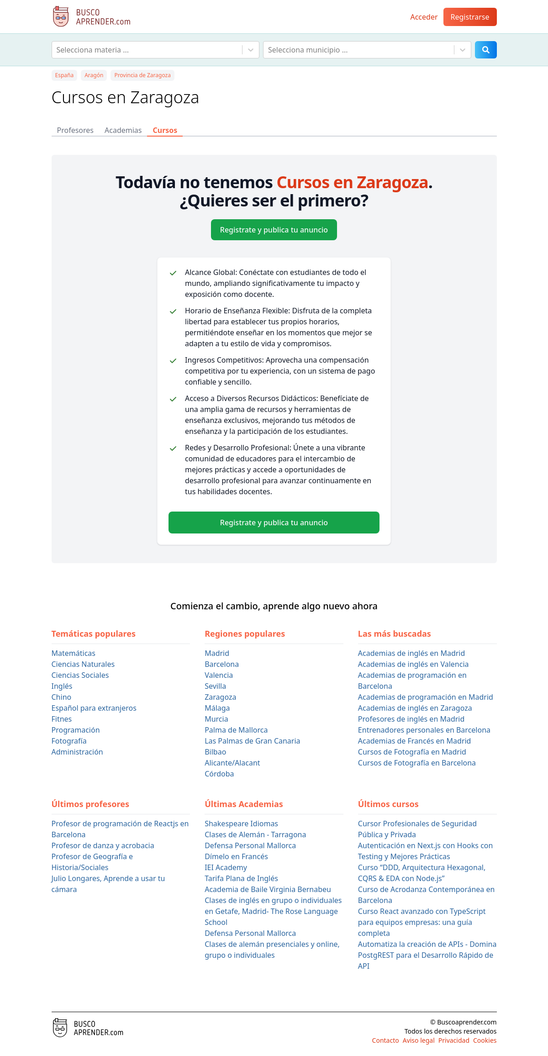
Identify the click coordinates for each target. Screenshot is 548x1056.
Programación (76, 730)
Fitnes (62, 719)
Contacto (385, 1040)
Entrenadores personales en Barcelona (424, 730)
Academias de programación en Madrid (425, 697)
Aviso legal (419, 1040)
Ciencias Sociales (80, 675)
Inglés (62, 686)
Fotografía (69, 741)
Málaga (217, 708)
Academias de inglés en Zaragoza (415, 708)
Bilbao (215, 752)
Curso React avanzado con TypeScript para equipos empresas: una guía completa (422, 922)
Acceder (423, 17)
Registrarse (470, 17)
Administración (77, 752)
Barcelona (222, 664)
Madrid (217, 653)
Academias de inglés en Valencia (413, 664)
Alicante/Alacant (232, 763)
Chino (62, 697)
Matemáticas (73, 653)
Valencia (219, 675)
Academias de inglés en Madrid (411, 653)
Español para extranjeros (94, 708)
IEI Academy (226, 867)
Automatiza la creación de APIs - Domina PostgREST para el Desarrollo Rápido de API (427, 955)
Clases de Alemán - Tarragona (255, 834)
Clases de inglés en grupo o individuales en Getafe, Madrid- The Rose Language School (273, 911)
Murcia (216, 719)
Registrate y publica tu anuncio (274, 230)
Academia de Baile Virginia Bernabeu (268, 889)
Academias (123, 130)
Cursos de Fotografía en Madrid (412, 752)
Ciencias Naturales (83, 664)
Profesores (75, 130)
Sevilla (215, 686)
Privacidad (453, 1040)
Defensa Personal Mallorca (250, 845)
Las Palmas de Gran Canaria (252, 741)
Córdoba (219, 774)
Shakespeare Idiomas (241, 823)
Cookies (484, 1040)
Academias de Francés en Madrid (414, 741)
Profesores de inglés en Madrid (411, 719)
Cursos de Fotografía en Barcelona (417, 763)
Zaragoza (220, 697)
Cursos (165, 130)
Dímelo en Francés (236, 856)
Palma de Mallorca (236, 730)
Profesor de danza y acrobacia (103, 845)
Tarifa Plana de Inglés (241, 878)
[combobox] (57, 49)
